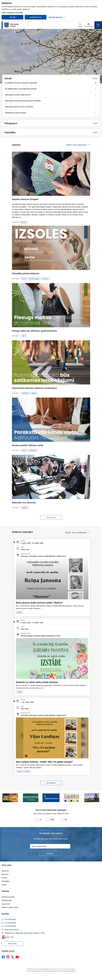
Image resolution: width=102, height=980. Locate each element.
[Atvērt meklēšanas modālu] (80, 25)
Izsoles (4, 885)
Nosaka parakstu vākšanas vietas (27, 445)
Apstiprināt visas (35, 17)
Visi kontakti (12, 944)
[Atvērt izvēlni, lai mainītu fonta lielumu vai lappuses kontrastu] (88, 25)
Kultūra (27, 771)
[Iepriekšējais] (5, 798)
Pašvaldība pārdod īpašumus (25, 273)
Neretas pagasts (34, 278)
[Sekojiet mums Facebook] (3, 957)
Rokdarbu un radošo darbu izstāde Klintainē (37, 682)
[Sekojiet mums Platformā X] (12, 957)
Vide (23, 336)
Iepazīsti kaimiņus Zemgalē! (25, 199)
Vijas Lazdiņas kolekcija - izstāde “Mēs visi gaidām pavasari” (44, 761)
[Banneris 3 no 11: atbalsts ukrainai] (51, 798)
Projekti (4, 878)
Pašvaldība (5, 881)
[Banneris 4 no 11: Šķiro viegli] (71, 798)
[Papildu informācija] (12, 937)
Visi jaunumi (51, 517)
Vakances (5, 871)
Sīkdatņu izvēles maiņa (10, 907)
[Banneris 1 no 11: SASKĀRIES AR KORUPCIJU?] (10, 798)
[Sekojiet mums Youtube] (17, 957)
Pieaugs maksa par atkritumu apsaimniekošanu (34, 331)
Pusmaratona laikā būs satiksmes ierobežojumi (34, 388)
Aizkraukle (25, 393)
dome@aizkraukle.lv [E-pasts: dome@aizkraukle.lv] (11, 930)
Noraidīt (12, 17)
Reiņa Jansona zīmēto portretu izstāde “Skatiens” (39, 602)
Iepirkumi (5, 874)
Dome (24, 278)
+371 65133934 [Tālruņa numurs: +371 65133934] (10, 923)
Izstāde (19, 612)
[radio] (38, 819)
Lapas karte (6, 904)
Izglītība (24, 507)
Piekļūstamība (7, 900)
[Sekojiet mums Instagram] (8, 957)
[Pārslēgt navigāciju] (98, 25)
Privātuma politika (8, 897)
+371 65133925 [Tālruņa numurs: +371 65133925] (10, 919)
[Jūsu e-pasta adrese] (50, 846)
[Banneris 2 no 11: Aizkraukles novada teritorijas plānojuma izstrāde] (30, 798)
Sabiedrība (33, 450)
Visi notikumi (51, 783)
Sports (34, 393)
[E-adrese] (6, 937)
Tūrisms (23, 222)
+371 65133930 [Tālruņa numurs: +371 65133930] (10, 926)
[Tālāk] (97, 798)
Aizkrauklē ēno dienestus (24, 502)
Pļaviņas (45, 278)
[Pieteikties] (50, 853)
